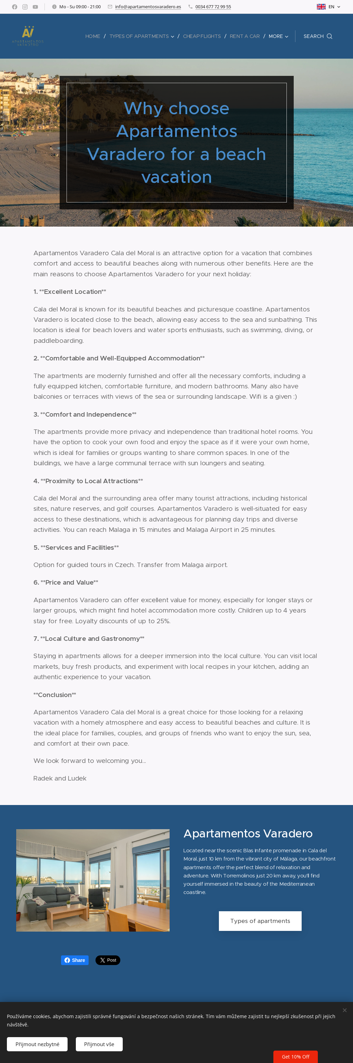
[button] (318, 36)
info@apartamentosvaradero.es (148, 6)
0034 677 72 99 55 (213, 6)
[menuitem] (95, 36)
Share (74, 960)
